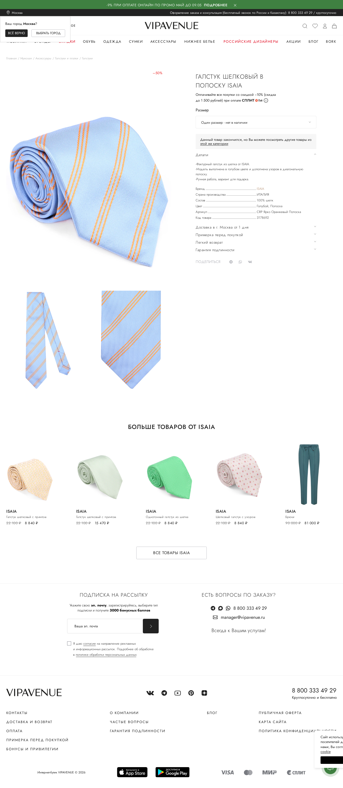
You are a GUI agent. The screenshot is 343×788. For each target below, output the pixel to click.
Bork (331, 41)
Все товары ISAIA (171, 553)
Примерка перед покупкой (37, 739)
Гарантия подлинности (137, 730)
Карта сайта (273, 721)
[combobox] (256, 122)
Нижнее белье (199, 41)
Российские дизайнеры (251, 41)
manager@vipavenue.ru (243, 617)
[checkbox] (110, 649)
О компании (124, 712)
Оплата (14, 730)
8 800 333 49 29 (300, 12)
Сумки (136, 41)
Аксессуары (163, 41)
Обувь (89, 41)
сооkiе (244, 751)
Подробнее (216, 5)
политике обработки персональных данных (106, 654)
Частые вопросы (129, 721)
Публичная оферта (280, 712)
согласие (89, 643)
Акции (293, 41)
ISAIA (260, 188)
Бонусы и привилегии (32, 749)
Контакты (17, 712)
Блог (314, 41)
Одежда (112, 41)
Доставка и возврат (29, 721)
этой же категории (214, 143)
